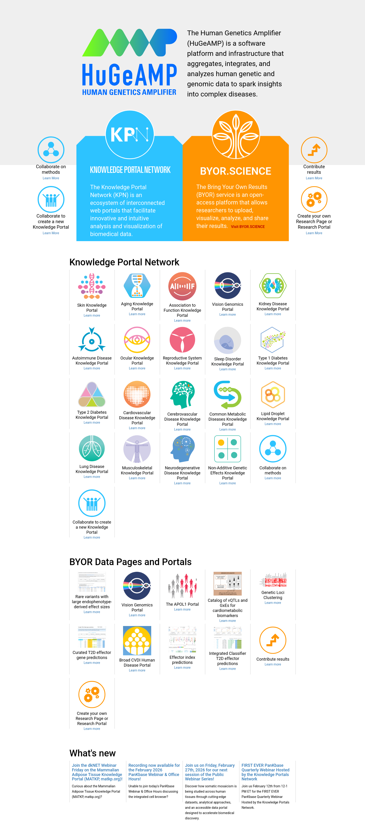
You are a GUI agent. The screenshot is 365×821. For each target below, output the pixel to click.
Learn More (51, 178)
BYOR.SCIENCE (235, 171)
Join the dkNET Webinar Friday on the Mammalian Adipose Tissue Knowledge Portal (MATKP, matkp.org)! (97, 772)
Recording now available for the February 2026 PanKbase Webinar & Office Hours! (154, 772)
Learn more (92, 315)
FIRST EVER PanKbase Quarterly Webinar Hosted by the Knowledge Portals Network (266, 772)
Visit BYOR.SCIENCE (248, 227)
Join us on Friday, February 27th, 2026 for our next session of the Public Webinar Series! (210, 772)
